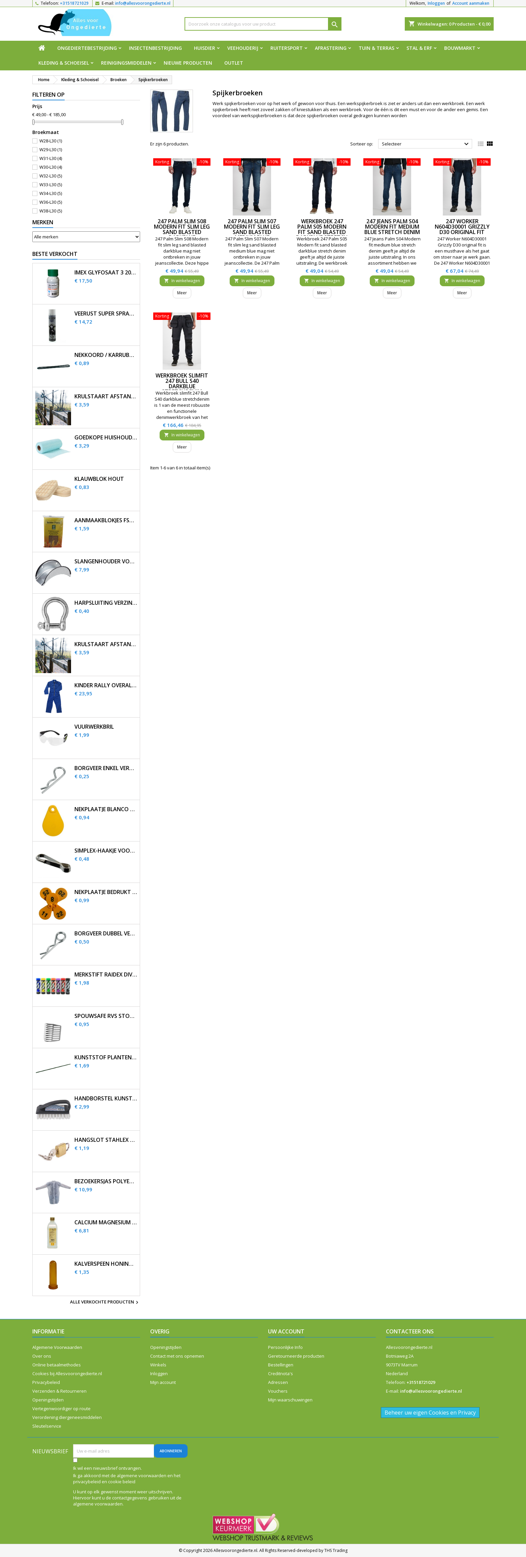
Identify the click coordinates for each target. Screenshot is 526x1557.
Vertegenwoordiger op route (61, 1408)
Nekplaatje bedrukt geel (105, 892)
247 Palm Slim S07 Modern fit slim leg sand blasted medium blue (252, 229)
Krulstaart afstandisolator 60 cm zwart (105, 644)
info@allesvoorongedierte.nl (142, 3)
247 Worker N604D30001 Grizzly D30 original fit (462, 227)
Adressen (278, 1382)
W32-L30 (50, 176)
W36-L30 (50, 202)
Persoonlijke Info (285, 1347)
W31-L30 (50, 158)
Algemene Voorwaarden (57, 1347)
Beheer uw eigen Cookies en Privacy (430, 1412)
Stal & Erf (419, 48)
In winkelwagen (182, 281)
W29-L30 (50, 149)
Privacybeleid (46, 1382)
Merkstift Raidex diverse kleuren (105, 974)
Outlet (233, 63)
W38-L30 (50, 211)
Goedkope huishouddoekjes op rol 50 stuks (105, 437)
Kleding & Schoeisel (63, 63)
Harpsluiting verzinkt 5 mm (105, 602)
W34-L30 (50, 193)
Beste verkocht (54, 254)
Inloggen (436, 3)
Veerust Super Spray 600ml (105, 313)
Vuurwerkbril (94, 726)
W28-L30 (50, 141)
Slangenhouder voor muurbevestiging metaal (105, 561)
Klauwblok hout (99, 479)
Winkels (158, 1365)
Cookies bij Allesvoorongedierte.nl (67, 1373)
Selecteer (426, 144)
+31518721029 (74, 3)
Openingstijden (48, 1400)
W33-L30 (50, 184)
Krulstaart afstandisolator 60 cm (105, 396)
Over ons (41, 1356)
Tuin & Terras (376, 48)
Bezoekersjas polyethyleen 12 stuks (105, 1181)
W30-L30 (50, 167)
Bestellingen (280, 1365)
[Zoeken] (263, 24)
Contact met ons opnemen (177, 1356)
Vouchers (278, 1391)
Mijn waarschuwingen (290, 1400)
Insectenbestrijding (155, 48)
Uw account (286, 1331)
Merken (42, 222)
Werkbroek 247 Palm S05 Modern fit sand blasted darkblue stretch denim (322, 232)
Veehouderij (242, 48)
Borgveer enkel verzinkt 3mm (105, 768)
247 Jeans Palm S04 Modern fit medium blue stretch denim (392, 227)
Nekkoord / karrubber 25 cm (105, 355)
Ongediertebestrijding (87, 48)
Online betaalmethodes (56, 1365)
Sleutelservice (46, 1426)
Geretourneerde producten (296, 1356)
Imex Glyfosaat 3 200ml (105, 272)
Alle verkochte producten (105, 1302)
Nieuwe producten (188, 63)
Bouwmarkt (459, 48)
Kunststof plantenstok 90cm (105, 1057)
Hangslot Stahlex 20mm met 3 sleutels (105, 1139)
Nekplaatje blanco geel (105, 809)
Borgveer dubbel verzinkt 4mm (105, 933)
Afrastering (331, 48)
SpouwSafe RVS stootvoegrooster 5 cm (105, 1016)
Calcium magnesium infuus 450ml (105, 1222)
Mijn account (163, 1382)
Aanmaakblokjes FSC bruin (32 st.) (105, 520)
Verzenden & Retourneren (59, 1391)
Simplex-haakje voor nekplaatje (105, 850)
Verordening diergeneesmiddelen (67, 1417)
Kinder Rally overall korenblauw (105, 685)
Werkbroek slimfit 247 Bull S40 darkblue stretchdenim (182, 383)
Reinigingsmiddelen (126, 63)
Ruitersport (286, 48)
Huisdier (204, 48)
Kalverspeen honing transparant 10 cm (105, 1263)
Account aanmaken (470, 3)
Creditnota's (280, 1373)
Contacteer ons (410, 1331)
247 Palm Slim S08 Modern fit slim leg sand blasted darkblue (182, 229)
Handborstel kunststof (105, 1098)
